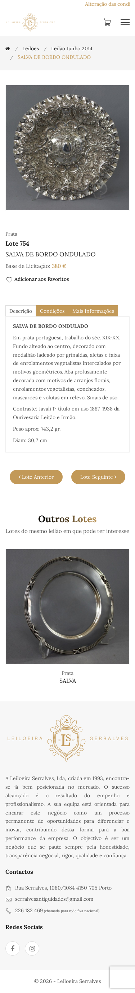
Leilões (30, 48)
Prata (67, 673)
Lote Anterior (36, 477)
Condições (52, 311)
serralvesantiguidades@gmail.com (54, 899)
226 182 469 (29, 910)
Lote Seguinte (98, 477)
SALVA (67, 680)
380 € (59, 266)
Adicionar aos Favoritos (37, 279)
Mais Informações (93, 311)
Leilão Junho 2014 (72, 48)
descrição (20, 311)
